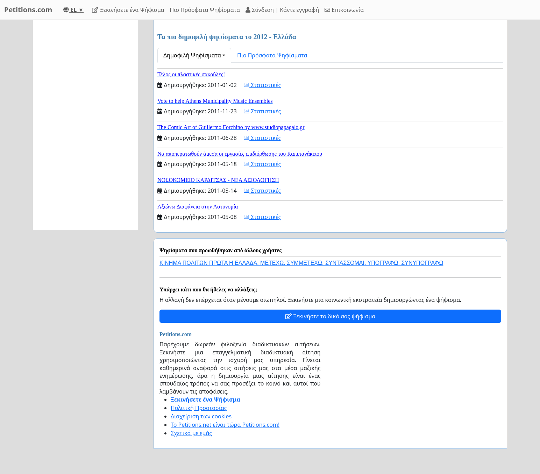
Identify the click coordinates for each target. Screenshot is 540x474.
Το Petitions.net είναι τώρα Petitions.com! (225, 425)
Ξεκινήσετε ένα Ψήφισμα (128, 10)
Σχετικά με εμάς (191, 433)
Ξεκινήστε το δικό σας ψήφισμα (330, 316)
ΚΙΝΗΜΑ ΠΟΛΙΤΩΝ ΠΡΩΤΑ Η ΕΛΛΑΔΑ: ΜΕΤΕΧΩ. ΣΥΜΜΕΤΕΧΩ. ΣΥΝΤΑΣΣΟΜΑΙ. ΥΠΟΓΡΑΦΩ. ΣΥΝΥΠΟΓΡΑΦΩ (301, 263)
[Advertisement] (85, 125)
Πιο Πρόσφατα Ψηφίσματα (205, 10)
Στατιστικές (262, 85)
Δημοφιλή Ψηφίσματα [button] (192, 55)
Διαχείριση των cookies (201, 416)
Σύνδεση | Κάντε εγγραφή (282, 10)
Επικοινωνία (344, 10)
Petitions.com (28, 9)
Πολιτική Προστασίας (199, 408)
